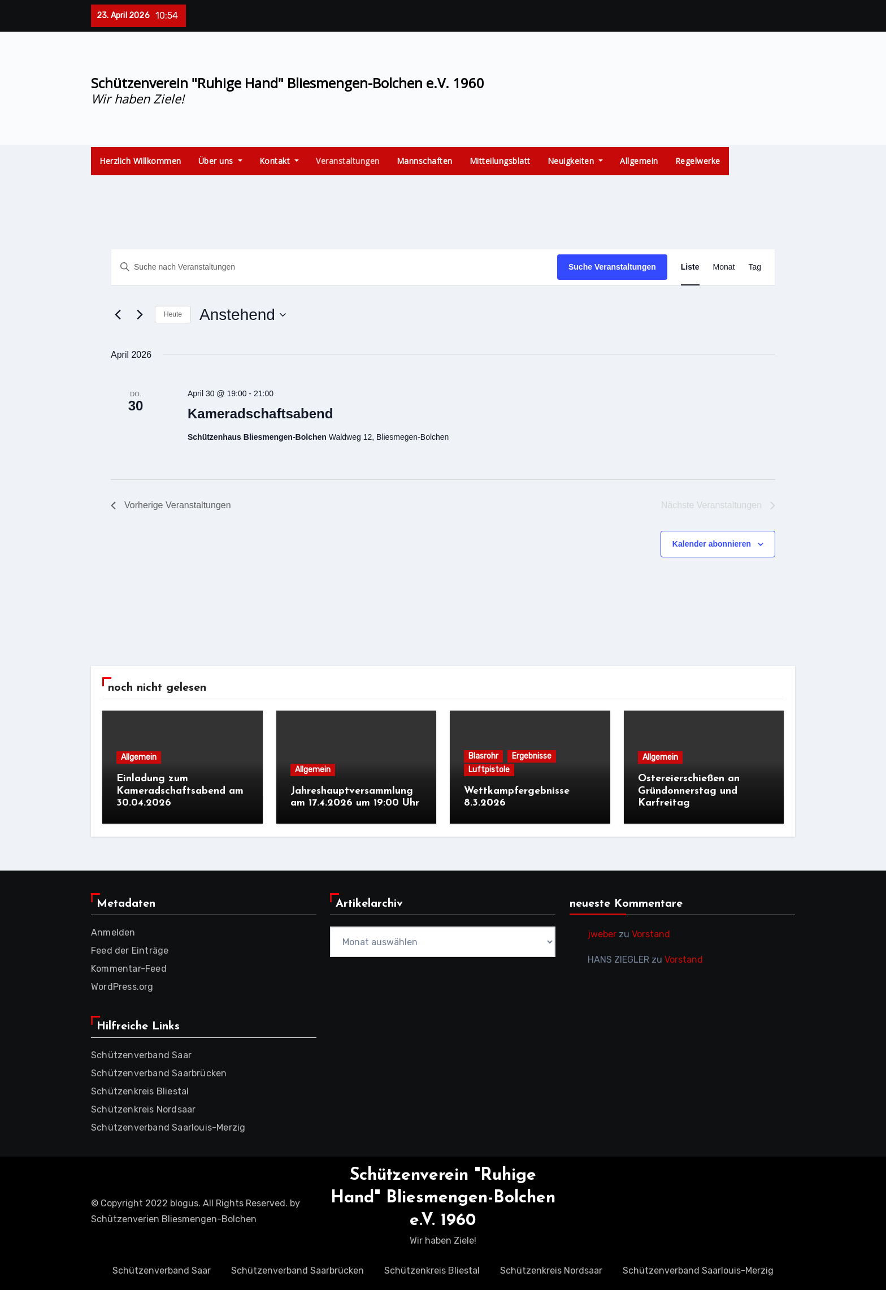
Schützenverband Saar (141, 1053)
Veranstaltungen (348, 160)
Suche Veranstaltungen (612, 266)
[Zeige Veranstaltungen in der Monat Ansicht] (724, 267)
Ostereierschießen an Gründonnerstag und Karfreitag (689, 790)
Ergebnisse (531, 756)
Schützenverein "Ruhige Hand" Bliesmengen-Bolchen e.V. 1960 (287, 82)
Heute (173, 314)
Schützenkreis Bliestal (140, 1089)
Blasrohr (483, 756)
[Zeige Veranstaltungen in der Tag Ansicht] (754, 267)
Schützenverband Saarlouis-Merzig (168, 1125)
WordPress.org (122, 985)
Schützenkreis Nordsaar (143, 1107)
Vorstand (651, 932)
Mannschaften (425, 160)
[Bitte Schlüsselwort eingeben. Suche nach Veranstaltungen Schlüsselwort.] (334, 267)
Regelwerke (697, 160)
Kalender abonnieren (711, 543)
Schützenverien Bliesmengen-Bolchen (174, 1217)
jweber (602, 932)
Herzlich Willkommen (140, 160)
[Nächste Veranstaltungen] (139, 315)
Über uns (220, 160)
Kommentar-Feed (129, 967)
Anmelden (113, 930)
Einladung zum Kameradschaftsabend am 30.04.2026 (180, 790)
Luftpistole (489, 769)
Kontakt (279, 160)
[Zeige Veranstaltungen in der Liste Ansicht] (690, 267)
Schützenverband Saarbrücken (159, 1071)
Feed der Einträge (129, 948)
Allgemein (639, 160)
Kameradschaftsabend (260, 413)
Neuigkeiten (575, 160)
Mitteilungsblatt (500, 160)
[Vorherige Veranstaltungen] (117, 315)
